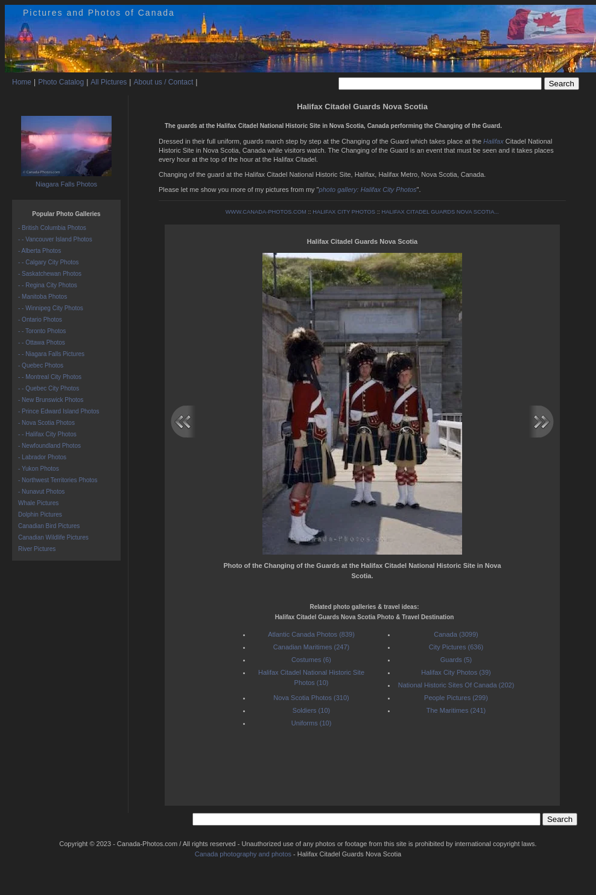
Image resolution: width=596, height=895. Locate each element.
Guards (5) (456, 659)
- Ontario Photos (40, 319)
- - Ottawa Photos (41, 342)
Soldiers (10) (311, 710)
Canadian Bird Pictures (49, 526)
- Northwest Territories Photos (58, 480)
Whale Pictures (38, 503)
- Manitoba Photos (42, 296)
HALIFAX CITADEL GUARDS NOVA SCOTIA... (440, 212)
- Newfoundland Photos (49, 445)
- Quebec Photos (40, 365)
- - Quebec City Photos (48, 388)
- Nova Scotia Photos (46, 422)
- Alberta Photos (39, 250)
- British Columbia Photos (52, 228)
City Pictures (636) (456, 647)
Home (21, 82)
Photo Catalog (61, 82)
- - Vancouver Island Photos (55, 239)
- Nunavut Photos (41, 491)
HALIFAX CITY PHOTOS (343, 212)
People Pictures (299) (456, 697)
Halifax (493, 141)
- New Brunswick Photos (50, 400)
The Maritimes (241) (456, 710)
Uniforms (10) (311, 723)
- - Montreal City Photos (49, 377)
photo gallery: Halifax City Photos (368, 189)
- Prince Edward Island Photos (59, 411)
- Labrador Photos (42, 457)
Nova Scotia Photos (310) (311, 697)
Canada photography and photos (243, 854)
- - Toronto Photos (42, 331)
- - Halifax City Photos (47, 434)
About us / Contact (163, 82)
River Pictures (36, 549)
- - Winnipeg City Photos (50, 308)
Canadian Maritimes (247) (311, 647)
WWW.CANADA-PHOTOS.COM (266, 212)
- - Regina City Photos (47, 285)
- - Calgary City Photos (48, 262)
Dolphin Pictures (40, 514)
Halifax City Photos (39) (456, 672)
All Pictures (108, 82)
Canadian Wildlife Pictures (53, 537)
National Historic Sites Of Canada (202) (456, 685)
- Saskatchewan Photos (49, 273)
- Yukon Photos (38, 468)
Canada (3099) (456, 634)
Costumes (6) (311, 659)
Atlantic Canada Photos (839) (311, 634)
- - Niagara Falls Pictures (51, 354)
